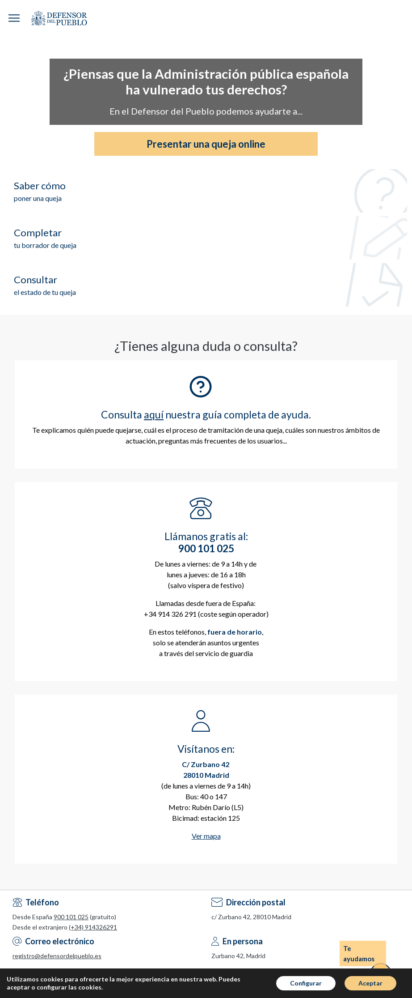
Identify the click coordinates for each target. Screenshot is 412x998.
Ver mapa (206, 836)
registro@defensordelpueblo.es (57, 956)
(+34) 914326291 (93, 927)
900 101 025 (71, 917)
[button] (14, 18)
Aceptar (370, 983)
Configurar (306, 983)
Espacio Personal (405, 18)
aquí (154, 414)
